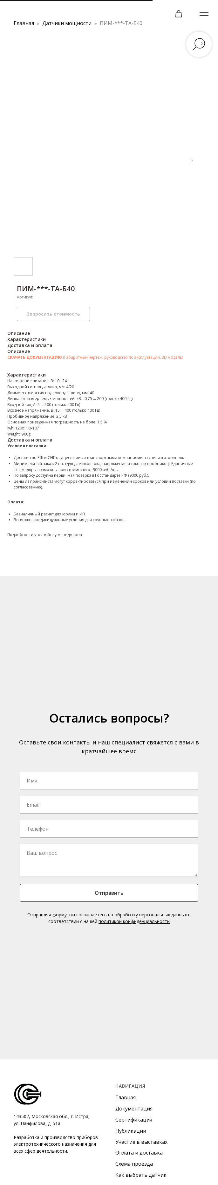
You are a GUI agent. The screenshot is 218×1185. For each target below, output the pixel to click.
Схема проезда (134, 1163)
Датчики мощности (67, 23)
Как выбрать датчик (141, 1174)
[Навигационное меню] (204, 14)
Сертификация (133, 1119)
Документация (134, 1108)
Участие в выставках (141, 1141)
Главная (24, 23)
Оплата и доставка (139, 1152)
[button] (178, 14)
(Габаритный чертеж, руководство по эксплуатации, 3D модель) (123, 357)
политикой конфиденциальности (134, 921)
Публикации (130, 1130)
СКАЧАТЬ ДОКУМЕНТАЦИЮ (35, 357)
